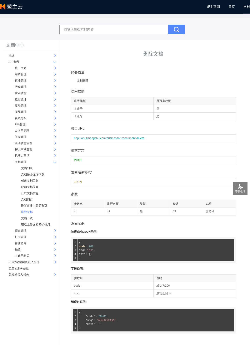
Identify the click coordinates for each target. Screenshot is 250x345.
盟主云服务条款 (19, 268)
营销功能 (20, 93)
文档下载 (27, 218)
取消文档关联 (30, 187)
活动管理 (20, 87)
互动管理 (20, 105)
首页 (231, 7)
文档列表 (27, 168)
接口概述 (20, 68)
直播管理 (20, 80)
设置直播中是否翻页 (34, 206)
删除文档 (27, 212)
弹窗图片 (20, 243)
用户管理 (20, 74)
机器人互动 (22, 155)
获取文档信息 (30, 193)
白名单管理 (22, 130)
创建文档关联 (30, 181)
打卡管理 (20, 237)
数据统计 (20, 99)
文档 (246, 7)
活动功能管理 (23, 143)
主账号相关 (22, 256)
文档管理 (20, 162)
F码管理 (20, 124)
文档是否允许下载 (32, 174)
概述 (11, 55)
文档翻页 (27, 199)
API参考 (14, 62)
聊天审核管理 (23, 149)
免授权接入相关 (19, 274)
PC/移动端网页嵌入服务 (24, 262)
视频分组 (20, 118)
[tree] (32, 166)
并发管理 (20, 137)
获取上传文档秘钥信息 (35, 224)
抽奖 (18, 249)
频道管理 (20, 231)
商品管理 (20, 112)
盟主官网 (213, 7)
